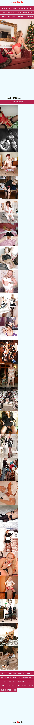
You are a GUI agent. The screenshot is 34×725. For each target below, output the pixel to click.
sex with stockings (8, 677)
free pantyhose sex (8, 673)
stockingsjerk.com (25, 12)
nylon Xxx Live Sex (17, 102)
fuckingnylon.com (8, 690)
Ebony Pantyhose (8, 16)
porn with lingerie (25, 673)
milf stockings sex (25, 686)
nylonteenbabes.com (26, 8)
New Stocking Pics (9, 8)
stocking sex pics (25, 677)
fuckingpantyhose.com (9, 686)
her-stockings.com (25, 16)
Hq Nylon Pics (8, 12)
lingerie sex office (25, 682)
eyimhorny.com (8, 682)
